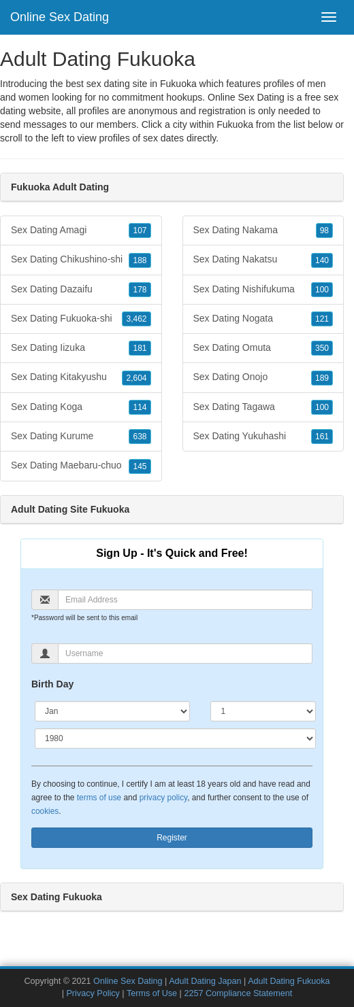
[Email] (185, 600)
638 (139, 436)
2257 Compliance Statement (238, 993)
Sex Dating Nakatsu (263, 259)
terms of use (99, 797)
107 (139, 230)
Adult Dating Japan (205, 981)
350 (322, 348)
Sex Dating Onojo (263, 377)
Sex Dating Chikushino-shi (81, 259)
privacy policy (163, 797)
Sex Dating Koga (81, 407)
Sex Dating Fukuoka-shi (81, 318)
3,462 (136, 319)
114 (139, 407)
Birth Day (52, 684)
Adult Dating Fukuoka (288, 981)
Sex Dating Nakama (263, 230)
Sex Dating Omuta (263, 348)
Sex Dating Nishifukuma (263, 289)
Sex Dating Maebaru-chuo (81, 465)
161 (322, 436)
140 (322, 260)
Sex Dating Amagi (81, 230)
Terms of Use (152, 993)
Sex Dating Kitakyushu (81, 377)
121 (322, 319)
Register (172, 837)
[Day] (263, 711)
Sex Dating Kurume (81, 436)
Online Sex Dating (59, 17)
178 (139, 289)
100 (322, 289)
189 (322, 378)
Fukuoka (234, 124)
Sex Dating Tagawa (263, 407)
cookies (45, 811)
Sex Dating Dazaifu (81, 289)
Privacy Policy (92, 993)
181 (139, 348)
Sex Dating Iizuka (81, 348)
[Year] (175, 738)
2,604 (136, 378)
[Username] (185, 653)
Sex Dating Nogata (263, 318)
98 (324, 230)
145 (139, 466)
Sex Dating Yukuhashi (263, 436)
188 (139, 260)
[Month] (112, 711)
